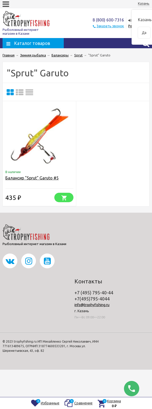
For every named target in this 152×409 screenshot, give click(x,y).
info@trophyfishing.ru (91, 305)
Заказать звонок (110, 26)
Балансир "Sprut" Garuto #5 (32, 178)
